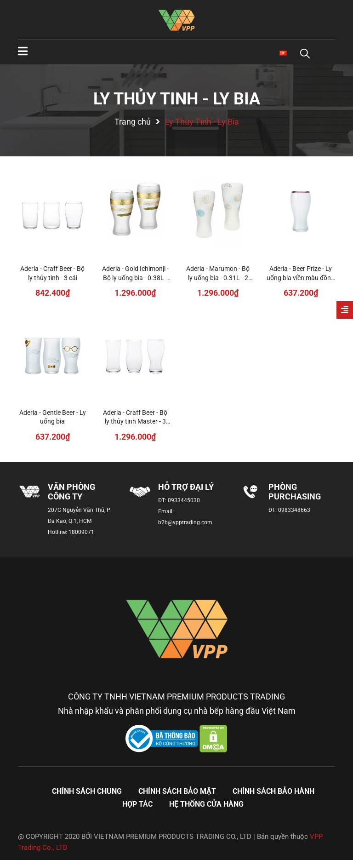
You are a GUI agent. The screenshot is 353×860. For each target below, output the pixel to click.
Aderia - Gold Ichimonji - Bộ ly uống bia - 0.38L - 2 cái (135, 277)
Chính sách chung (87, 791)
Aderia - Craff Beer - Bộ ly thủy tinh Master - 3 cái (135, 421)
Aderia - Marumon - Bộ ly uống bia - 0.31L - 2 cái (218, 277)
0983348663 (294, 510)
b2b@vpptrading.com (185, 522)
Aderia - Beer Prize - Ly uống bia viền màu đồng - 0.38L (301, 277)
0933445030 (184, 500)
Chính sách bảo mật (177, 791)
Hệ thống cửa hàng (206, 804)
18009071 (81, 532)
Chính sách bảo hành (273, 791)
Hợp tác (137, 804)
